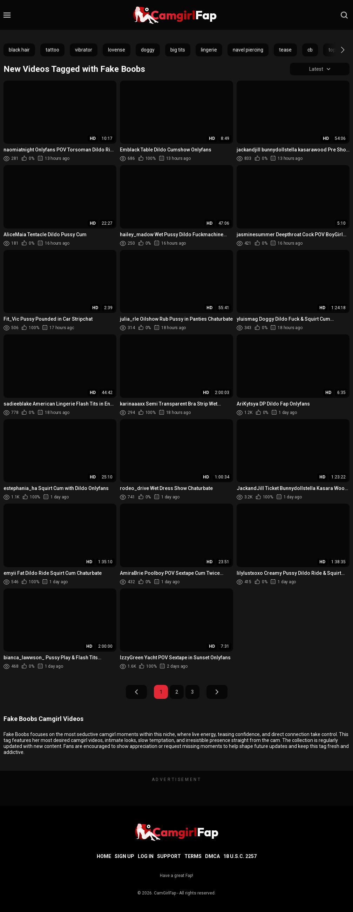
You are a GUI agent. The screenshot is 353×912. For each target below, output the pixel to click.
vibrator (83, 50)
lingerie (209, 50)
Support (169, 856)
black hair (19, 50)
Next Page (217, 691)
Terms (193, 856)
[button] (336, 49)
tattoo (52, 50)
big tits (177, 50)
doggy (148, 50)
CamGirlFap (165, 893)
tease (285, 50)
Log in (146, 856)
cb (310, 50)
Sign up (124, 856)
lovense (116, 50)
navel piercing (248, 50)
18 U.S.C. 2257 (240, 856)
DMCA (212, 856)
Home (104, 856)
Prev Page (136, 691)
